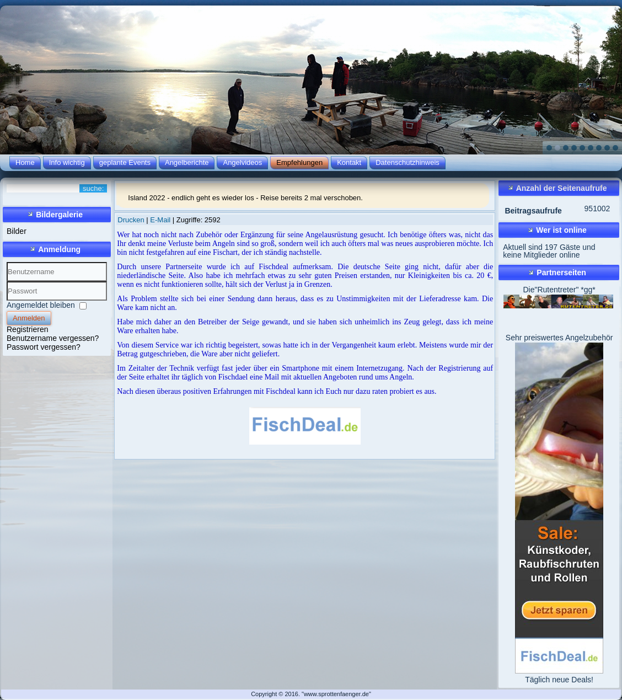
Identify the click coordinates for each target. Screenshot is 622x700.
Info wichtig (67, 162)
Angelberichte (187, 162)
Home (25, 162)
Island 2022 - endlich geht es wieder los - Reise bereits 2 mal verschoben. (245, 198)
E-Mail (161, 220)
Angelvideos (242, 162)
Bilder (16, 231)
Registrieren (27, 329)
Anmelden (29, 318)
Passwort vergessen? (44, 347)
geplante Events (125, 162)
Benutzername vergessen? (53, 338)
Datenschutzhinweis (407, 162)
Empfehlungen (299, 162)
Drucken (131, 220)
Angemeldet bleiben (41, 305)
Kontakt (349, 162)
